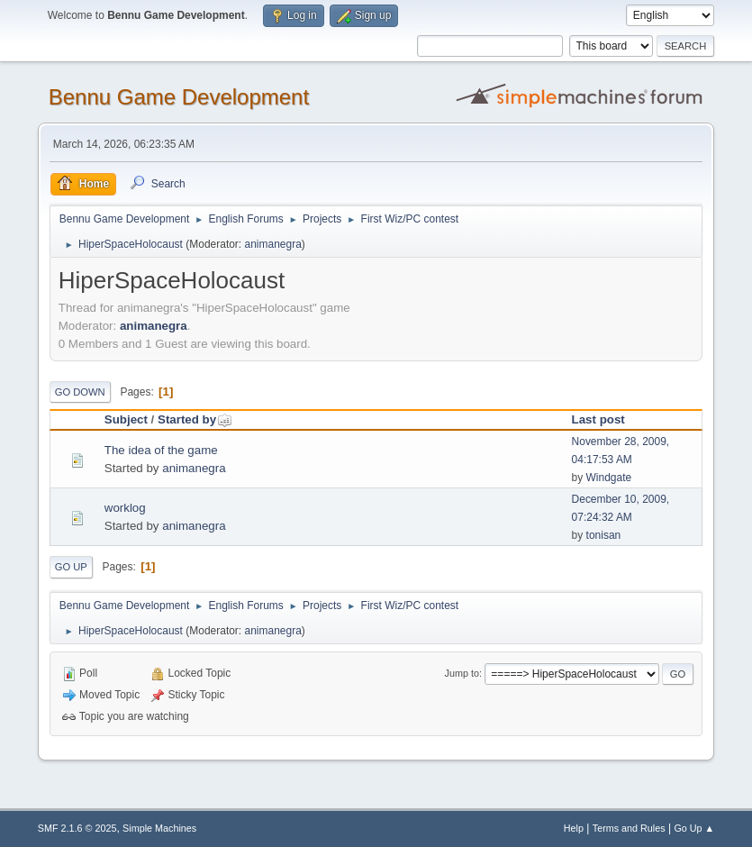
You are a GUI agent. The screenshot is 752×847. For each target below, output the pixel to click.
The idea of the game (161, 450)
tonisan (603, 535)
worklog (125, 508)
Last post (598, 419)
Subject (126, 419)
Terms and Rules (629, 828)
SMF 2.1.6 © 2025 (77, 828)
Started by (195, 419)
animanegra (273, 244)
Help (574, 828)
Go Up (71, 566)
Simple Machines (159, 828)
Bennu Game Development (179, 97)
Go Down (80, 392)
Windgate (609, 477)
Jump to (462, 673)
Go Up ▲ (694, 828)
